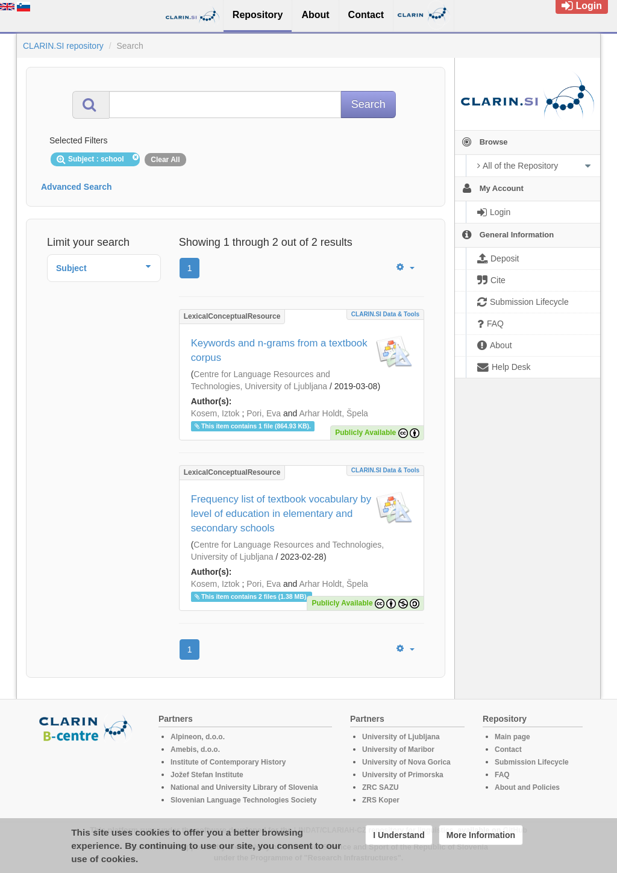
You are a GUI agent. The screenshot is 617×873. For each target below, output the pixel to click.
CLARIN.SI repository (63, 46)
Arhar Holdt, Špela (333, 413)
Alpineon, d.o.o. (198, 737)
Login (582, 6)
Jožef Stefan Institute (207, 775)
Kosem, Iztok (215, 413)
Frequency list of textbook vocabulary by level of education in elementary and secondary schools (281, 513)
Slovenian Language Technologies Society (244, 800)
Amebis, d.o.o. (195, 749)
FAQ (502, 775)
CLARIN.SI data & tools (385, 314)
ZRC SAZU (380, 787)
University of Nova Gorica (406, 762)
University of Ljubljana (401, 737)
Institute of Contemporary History (228, 762)
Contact (508, 749)
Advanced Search (76, 187)
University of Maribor (398, 749)
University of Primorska (402, 775)
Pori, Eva (263, 413)
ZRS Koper (380, 800)
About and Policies (527, 787)
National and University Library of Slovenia (244, 787)
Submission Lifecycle (532, 762)
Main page (512, 737)
